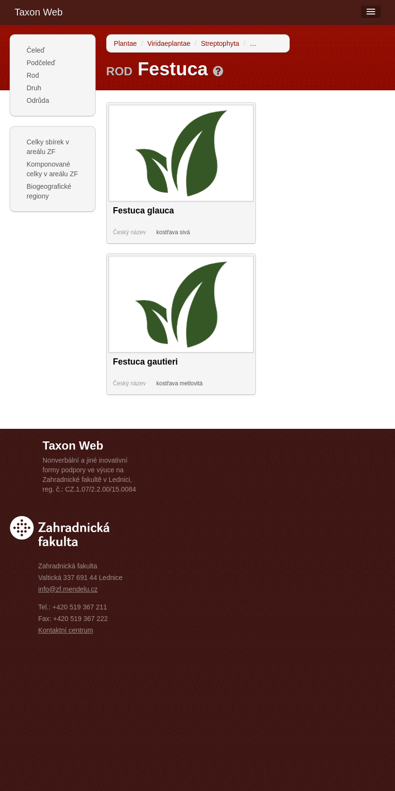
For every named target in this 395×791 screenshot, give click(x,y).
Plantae (125, 43)
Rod (33, 75)
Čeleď (35, 50)
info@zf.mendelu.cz (68, 589)
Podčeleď (41, 63)
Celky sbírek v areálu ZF (48, 146)
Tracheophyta (270, 43)
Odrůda (38, 100)
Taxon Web (38, 12)
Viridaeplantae (168, 43)
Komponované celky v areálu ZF (52, 169)
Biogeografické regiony (49, 191)
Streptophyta (220, 43)
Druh (34, 88)
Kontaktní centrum (65, 630)
